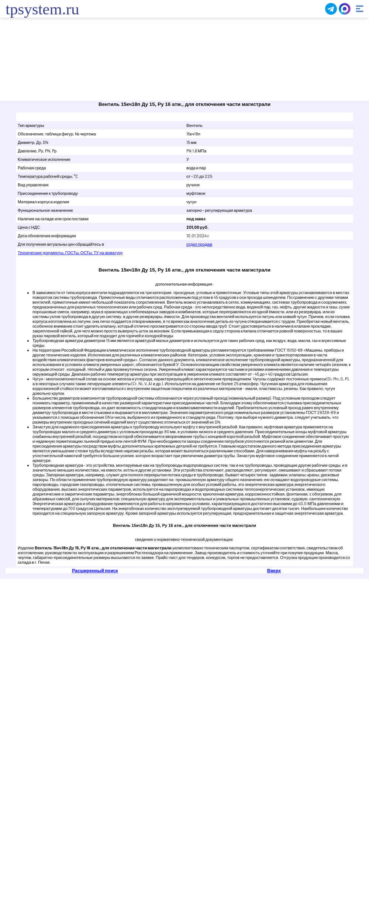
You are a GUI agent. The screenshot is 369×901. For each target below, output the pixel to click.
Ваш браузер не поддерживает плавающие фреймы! (184, 60)
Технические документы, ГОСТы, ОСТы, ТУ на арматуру (70, 252)
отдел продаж (199, 244)
